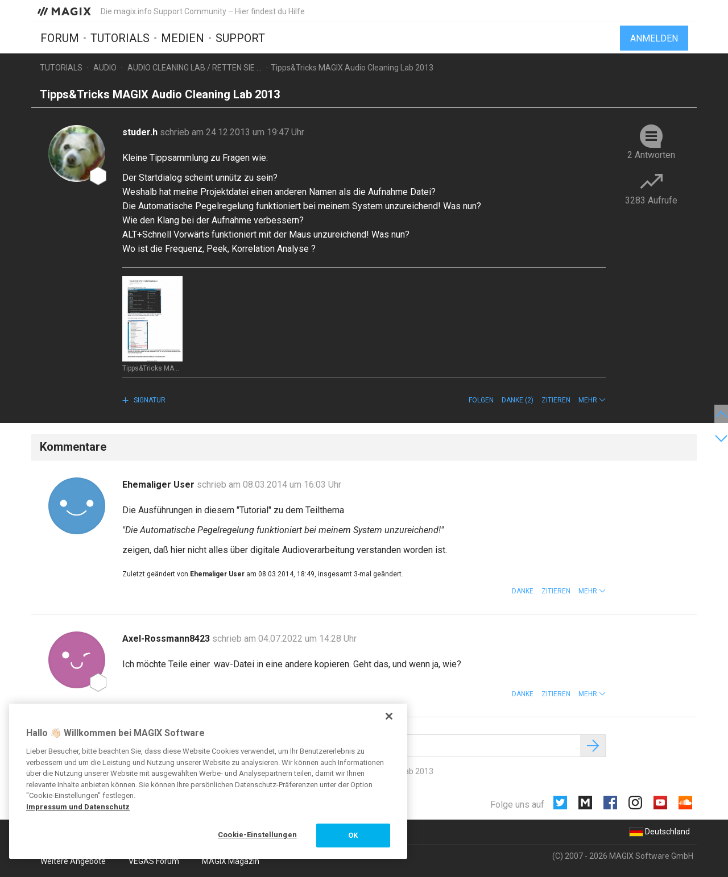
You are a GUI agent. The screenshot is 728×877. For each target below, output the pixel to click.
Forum (59, 38)
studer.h (141, 132)
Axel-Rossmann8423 (167, 638)
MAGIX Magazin (230, 861)
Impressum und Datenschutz (78, 807)
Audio (105, 67)
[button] (592, 400)
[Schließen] (389, 716)
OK (353, 835)
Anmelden (654, 38)
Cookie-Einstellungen (257, 834)
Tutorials (120, 38)
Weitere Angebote (73, 861)
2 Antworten (651, 154)
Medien (182, 38)
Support (240, 38)
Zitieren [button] (555, 400)
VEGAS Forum (154, 861)
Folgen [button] (481, 400)
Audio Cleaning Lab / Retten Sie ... (194, 67)
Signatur (149, 400)
